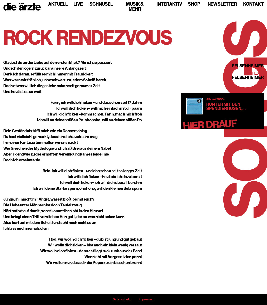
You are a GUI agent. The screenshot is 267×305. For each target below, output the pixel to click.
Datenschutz (122, 299)
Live (78, 4)
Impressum (146, 299)
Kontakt (253, 4)
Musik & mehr (135, 7)
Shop (194, 4)
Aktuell (58, 4)
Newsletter (222, 4)
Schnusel (101, 4)
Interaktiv (169, 4)
